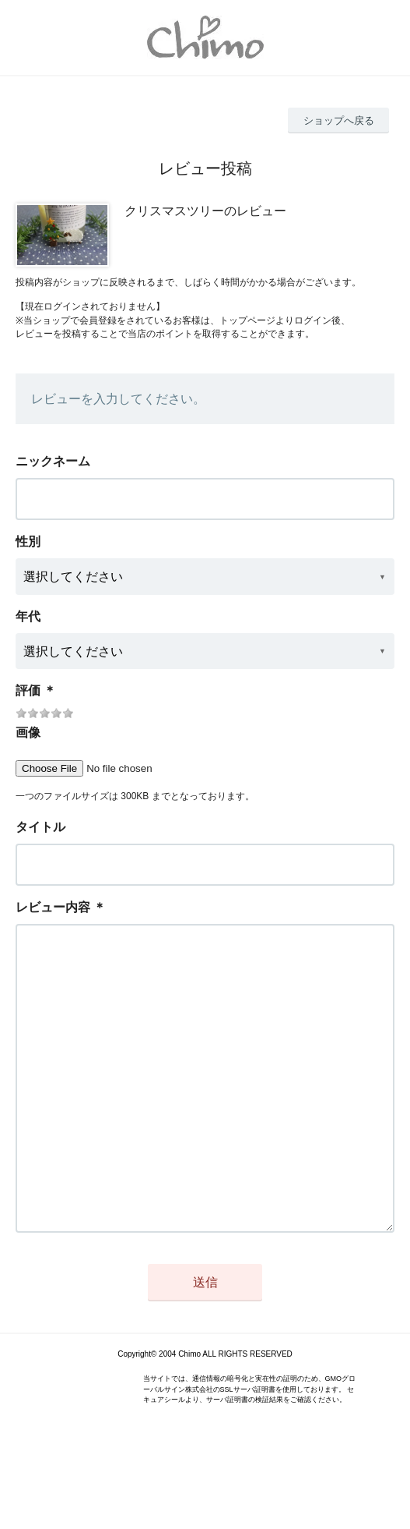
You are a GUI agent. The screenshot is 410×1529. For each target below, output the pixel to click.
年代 (28, 616)
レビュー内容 (53, 907)
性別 (28, 541)
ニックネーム (53, 461)
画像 (28, 732)
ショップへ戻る (338, 120)
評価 (28, 690)
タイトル (40, 827)
